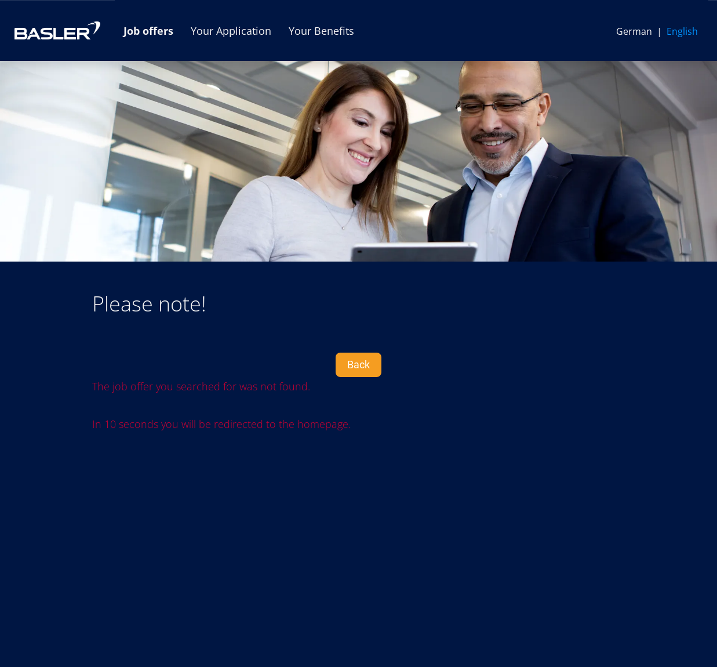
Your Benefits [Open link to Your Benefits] (321, 31)
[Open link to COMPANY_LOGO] (57, 30)
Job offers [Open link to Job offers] (148, 31)
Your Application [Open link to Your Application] (231, 31)
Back (358, 364)
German (634, 31)
